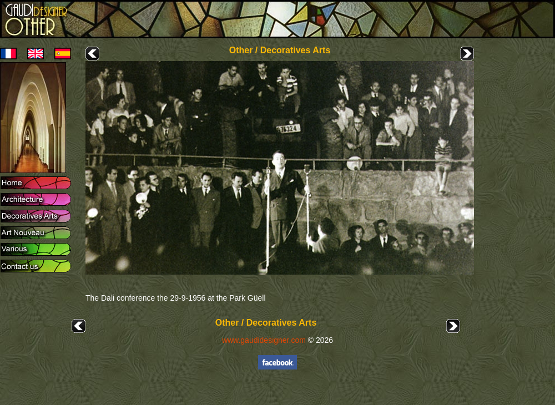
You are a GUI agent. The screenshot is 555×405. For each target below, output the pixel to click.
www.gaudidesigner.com (264, 340)
